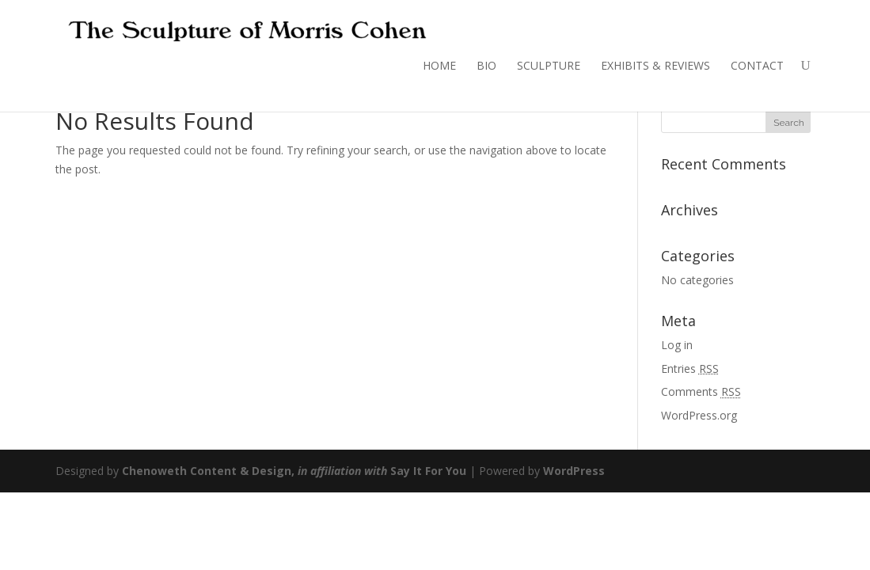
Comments (701, 391)
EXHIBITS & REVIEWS (655, 65)
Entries (690, 368)
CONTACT (757, 65)
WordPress (574, 470)
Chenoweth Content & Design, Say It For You (294, 470)
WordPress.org (699, 415)
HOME (439, 65)
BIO (486, 65)
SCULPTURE (548, 65)
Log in (677, 344)
